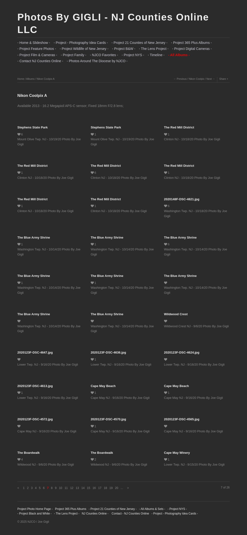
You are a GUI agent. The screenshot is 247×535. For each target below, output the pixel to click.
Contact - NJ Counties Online (130, 513)
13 (77, 488)
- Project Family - (73, 55)
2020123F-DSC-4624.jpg (181, 352)
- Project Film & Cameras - (37, 55)
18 (105, 488)
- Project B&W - (123, 49)
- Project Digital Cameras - (192, 49)
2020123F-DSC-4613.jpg (35, 386)
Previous (182, 78)
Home (20, 78)
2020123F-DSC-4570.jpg (108, 419)
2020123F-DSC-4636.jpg (108, 352)
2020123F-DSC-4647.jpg (35, 352)
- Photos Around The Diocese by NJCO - (97, 61)
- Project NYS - (133, 55)
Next (209, 78)
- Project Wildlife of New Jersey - (84, 49)
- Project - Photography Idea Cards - (81, 43)
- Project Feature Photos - (36, 49)
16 (94, 488)
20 (116, 488)
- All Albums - (179, 55)
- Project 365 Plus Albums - (191, 43)
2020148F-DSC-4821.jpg (181, 199)
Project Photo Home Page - (35, 509)
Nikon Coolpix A (46, 78)
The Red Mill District (179, 127)
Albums (30, 78)
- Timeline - (156, 55)
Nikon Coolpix (196, 78)
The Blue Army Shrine (33, 237)
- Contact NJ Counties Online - (40, 61)
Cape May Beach (103, 386)
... (122, 488)
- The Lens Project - (154, 49)
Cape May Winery (177, 453)
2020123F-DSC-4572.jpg (35, 419)
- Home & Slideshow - (33, 43)
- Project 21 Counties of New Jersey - (139, 43)
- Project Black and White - (34, 513)
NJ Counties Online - (95, 513)
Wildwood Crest (176, 314)
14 (82, 488)
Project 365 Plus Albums (70, 509)
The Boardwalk (28, 453)
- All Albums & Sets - (152, 509)
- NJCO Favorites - (104, 55)
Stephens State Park (32, 127)
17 (99, 488)
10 (60, 488)
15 (88, 488)
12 (71, 488)
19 (111, 488)
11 (66, 488)
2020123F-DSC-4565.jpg (181, 419)
